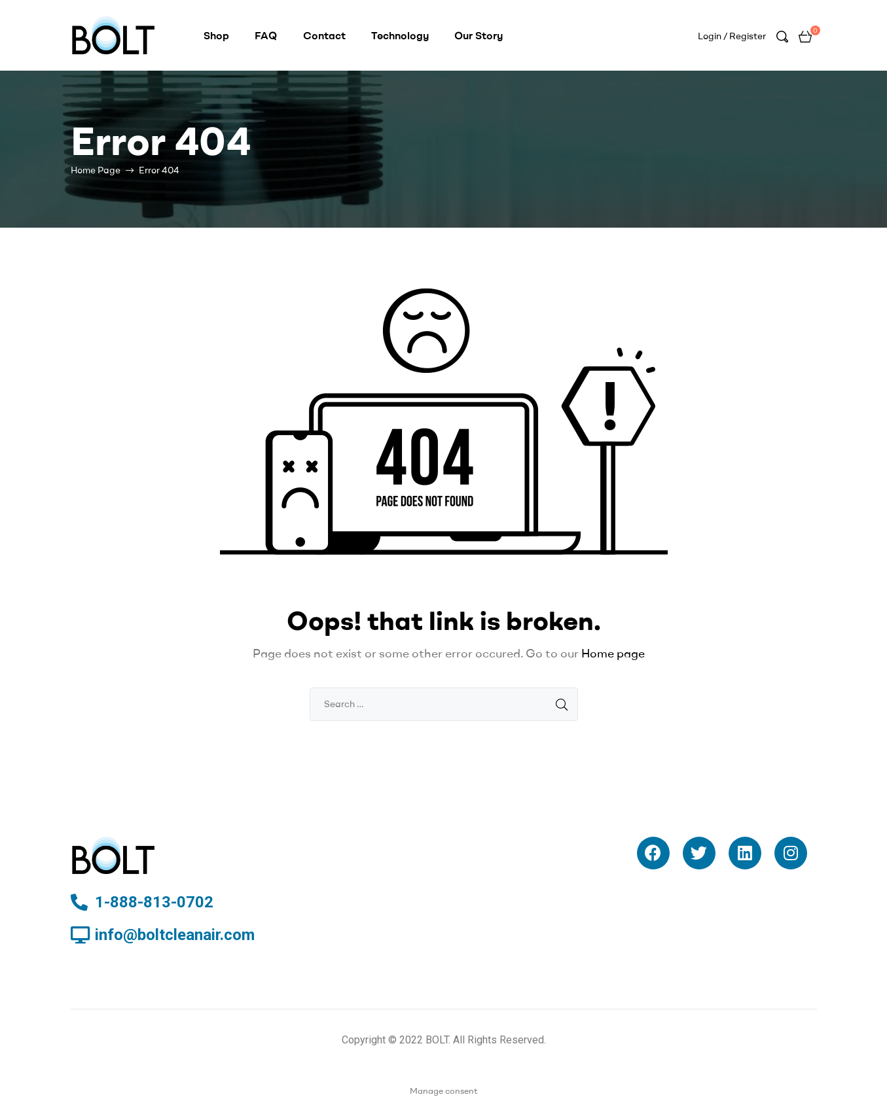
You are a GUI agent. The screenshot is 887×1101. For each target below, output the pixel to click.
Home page (613, 653)
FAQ (266, 35)
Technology (400, 35)
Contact (324, 35)
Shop (216, 35)
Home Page (95, 170)
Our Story (478, 35)
